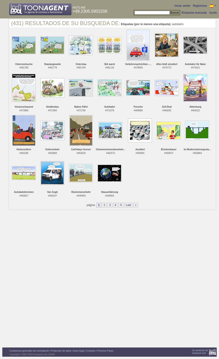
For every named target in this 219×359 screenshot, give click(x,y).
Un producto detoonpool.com (200, 351)
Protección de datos (61, 351)
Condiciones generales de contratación (29, 351)
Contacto (90, 351)
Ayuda (213, 12)
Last (128, 205)
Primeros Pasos (105, 351)
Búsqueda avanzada (194, 12)
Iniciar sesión (183, 5)
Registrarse (200, 5)
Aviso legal (78, 351)
